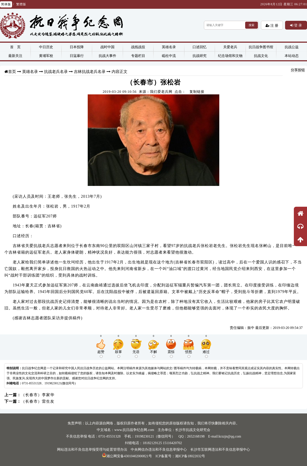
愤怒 (188, 354)
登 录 (297, 25)
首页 (12, 72)
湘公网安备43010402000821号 (127, 456)
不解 (153, 354)
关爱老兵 (230, 47)
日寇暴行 (77, 56)
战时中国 (107, 47)
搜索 (251, 25)
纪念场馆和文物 (230, 56)
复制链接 (196, 92)
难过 (206, 354)
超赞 (100, 354)
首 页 (15, 47)
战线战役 (138, 47)
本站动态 (292, 56)
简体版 (6, 4)
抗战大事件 (107, 56)
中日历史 (46, 47)
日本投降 (77, 47)
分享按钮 (298, 70)
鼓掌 (118, 354)
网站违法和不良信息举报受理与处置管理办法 (92, 449)
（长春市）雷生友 (37, 401)
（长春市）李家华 (37, 395)
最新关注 (15, 56)
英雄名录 (169, 47)
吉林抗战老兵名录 (89, 71)
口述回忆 (200, 47)
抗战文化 (261, 56)
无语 (135, 354)
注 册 (274, 25)
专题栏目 (138, 56)
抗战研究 (200, 56)
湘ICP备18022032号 (190, 456)
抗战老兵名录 (56, 71)
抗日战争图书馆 (261, 47)
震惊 (171, 354)
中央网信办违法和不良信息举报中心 (159, 449)
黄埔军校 (46, 56)
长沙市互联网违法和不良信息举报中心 (220, 449)
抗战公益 (292, 47)
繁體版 (21, 4)
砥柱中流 (169, 56)
